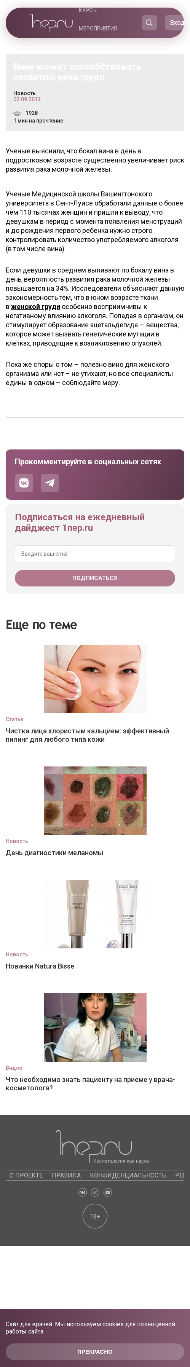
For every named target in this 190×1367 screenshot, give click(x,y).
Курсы (88, 10)
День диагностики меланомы (54, 853)
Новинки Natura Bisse (40, 966)
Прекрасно (94, 1351)
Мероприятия (98, 28)
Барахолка (95, 47)
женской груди (35, 307)
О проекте (26, 1175)
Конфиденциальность (128, 1175)
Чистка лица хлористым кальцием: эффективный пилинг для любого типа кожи (87, 735)
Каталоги (100, 65)
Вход (177, 22)
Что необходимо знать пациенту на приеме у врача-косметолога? (91, 1083)
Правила (66, 1175)
